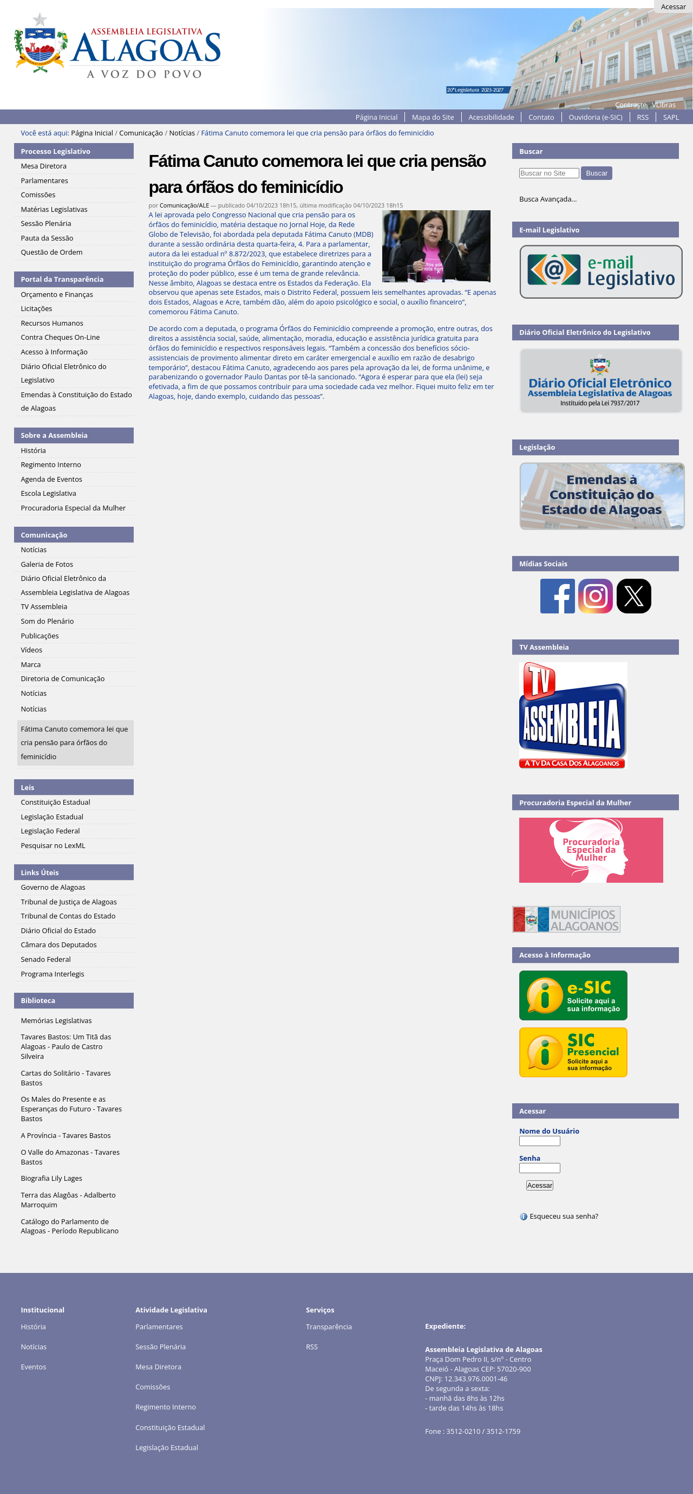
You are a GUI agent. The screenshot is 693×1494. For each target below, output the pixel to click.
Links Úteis (39, 872)
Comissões (152, 1387)
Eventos (33, 1367)
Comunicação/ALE (184, 205)
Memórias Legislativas (56, 1020)
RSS (643, 117)
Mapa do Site (433, 117)
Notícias (182, 133)
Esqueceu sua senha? (558, 1216)
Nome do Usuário (549, 1131)
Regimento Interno (165, 1407)
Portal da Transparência (62, 279)
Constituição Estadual (170, 1427)
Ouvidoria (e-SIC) (595, 117)
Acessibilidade (491, 117)
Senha (529, 1158)
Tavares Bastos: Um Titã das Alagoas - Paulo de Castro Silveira (66, 1046)
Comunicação (141, 133)
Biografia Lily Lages (51, 1178)
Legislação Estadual (166, 1447)
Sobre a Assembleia (54, 435)
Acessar (673, 6)
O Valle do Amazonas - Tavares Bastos (70, 1157)
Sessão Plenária (160, 1346)
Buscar (531, 151)
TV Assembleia (544, 647)
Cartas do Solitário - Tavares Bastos (65, 1078)
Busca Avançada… (548, 199)
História (33, 1326)
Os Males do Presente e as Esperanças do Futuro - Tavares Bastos (71, 1108)
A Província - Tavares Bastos (65, 1135)
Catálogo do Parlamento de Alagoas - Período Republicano (70, 1226)
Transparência (329, 1326)
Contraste (630, 104)
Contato (541, 117)
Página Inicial (377, 117)
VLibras (664, 104)
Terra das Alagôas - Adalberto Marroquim (68, 1200)
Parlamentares (158, 1326)
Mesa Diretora (158, 1367)
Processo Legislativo (55, 151)
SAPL (671, 117)
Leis (27, 787)
